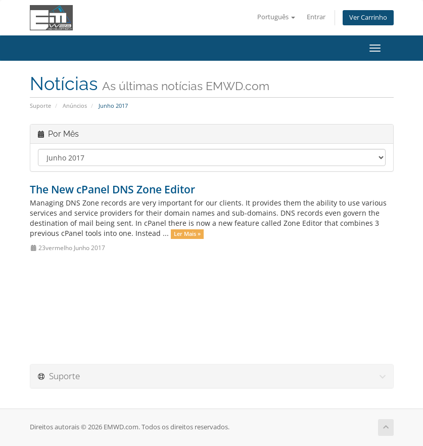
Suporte (40, 105)
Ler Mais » (187, 233)
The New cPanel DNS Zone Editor (112, 189)
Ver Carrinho (368, 17)
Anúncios (75, 105)
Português (276, 17)
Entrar (316, 17)
